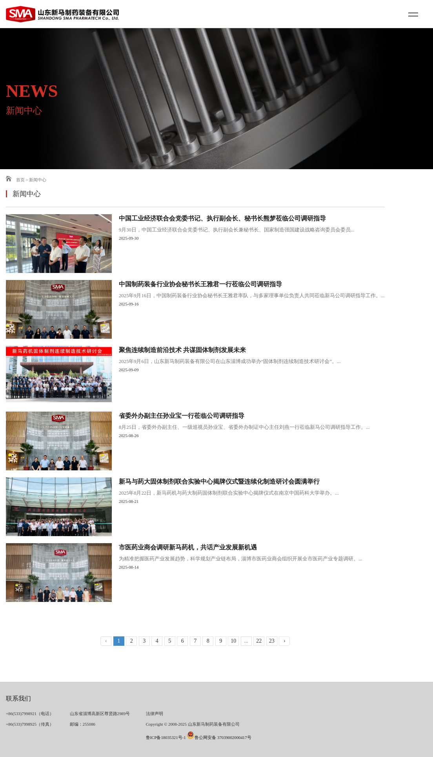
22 (259, 641)
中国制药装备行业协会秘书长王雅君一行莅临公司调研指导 (200, 284)
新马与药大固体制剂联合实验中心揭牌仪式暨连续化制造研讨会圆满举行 (219, 481)
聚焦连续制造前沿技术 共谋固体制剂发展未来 (182, 350)
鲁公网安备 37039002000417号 (219, 737)
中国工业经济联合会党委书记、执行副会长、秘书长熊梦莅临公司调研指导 (222, 218)
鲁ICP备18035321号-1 (166, 737)
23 (272, 641)
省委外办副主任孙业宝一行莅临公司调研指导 (181, 415)
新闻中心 (37, 179)
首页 (15, 179)
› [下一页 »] (285, 641)
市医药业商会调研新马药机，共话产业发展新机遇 (188, 547)
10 (233, 641)
